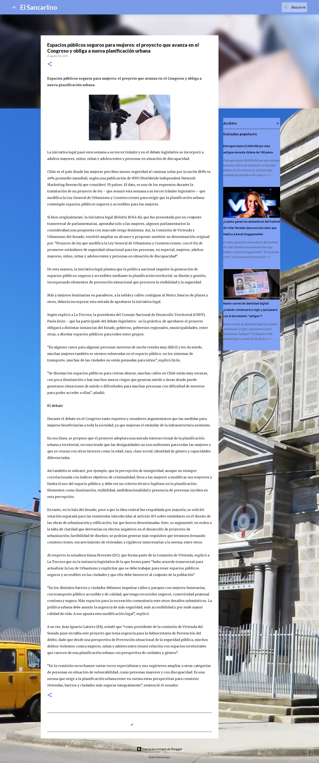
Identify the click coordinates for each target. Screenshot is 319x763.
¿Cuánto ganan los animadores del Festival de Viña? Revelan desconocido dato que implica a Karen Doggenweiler (251, 228)
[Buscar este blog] (285, 7)
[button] (49, 64)
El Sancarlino (38, 7)
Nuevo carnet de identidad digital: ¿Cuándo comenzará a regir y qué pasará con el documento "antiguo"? (250, 310)
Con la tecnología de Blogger (159, 749)
